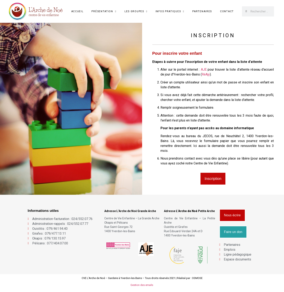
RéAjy (206, 74)
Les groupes (136, 11)
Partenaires (202, 11)
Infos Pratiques (170, 11)
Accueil (77, 11)
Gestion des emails (142, 285)
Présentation (103, 11)
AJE (204, 69)
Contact (227, 11)
